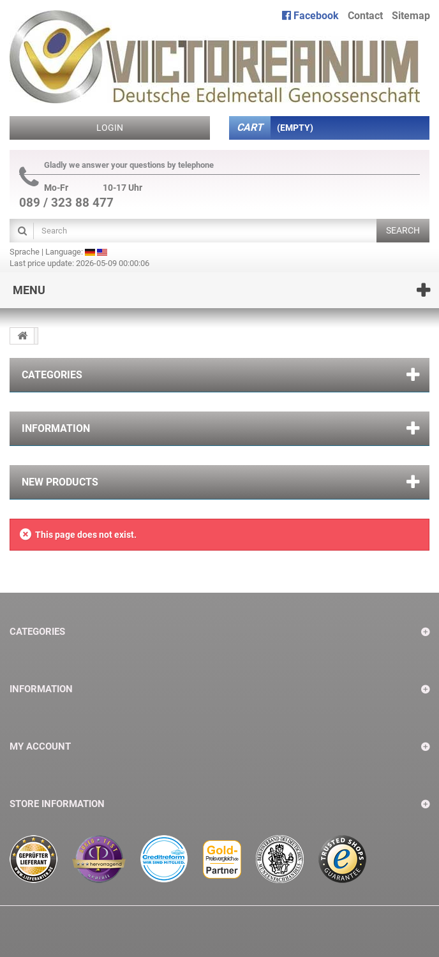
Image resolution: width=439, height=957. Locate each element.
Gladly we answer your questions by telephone (116, 165)
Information (56, 428)
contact (365, 16)
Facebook (310, 16)
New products (60, 482)
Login (109, 127)
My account (40, 746)
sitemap (411, 16)
